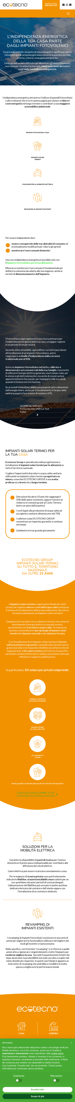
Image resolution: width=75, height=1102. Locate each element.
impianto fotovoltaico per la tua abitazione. (30, 262)
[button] (31, 410)
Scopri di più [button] (37, 1096)
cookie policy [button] (57, 1053)
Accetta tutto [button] (37, 1089)
